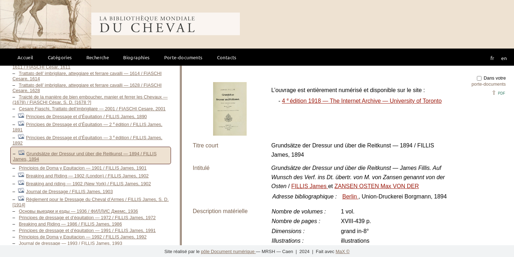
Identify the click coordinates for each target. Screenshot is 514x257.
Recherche (97, 57)
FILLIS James (309, 186)
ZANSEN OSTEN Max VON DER (376, 186)
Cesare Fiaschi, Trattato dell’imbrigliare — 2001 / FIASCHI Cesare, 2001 (92, 108)
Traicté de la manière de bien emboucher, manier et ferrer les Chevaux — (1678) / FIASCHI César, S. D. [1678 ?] (90, 99)
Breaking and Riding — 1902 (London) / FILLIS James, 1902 (87, 175)
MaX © (342, 251)
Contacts (227, 57)
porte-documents (489, 84)
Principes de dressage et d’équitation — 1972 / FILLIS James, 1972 (87, 217)
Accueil (25, 57)
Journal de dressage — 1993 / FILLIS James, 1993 (70, 243)
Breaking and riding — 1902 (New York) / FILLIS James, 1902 (88, 183)
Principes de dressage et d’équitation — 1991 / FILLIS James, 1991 (87, 230)
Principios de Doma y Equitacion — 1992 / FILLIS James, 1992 (83, 237)
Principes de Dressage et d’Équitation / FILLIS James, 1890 (86, 116)
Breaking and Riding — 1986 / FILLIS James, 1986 (70, 224)
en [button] (504, 58)
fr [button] (492, 58)
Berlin (350, 196)
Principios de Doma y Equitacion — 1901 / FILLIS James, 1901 (83, 168)
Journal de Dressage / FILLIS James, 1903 (69, 191)
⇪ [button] (498, 93)
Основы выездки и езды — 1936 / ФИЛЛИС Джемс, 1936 (78, 211)
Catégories (60, 57)
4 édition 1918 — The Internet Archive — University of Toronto (362, 101)
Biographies (136, 57)
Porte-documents (183, 57)
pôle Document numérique (228, 251)
